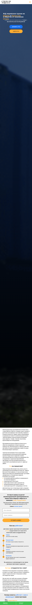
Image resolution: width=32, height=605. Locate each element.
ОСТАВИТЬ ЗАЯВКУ (16, 520)
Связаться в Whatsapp (5, 603)
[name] (16, 510)
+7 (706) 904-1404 (6, 1)
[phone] (16, 515)
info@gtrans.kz (6, 2)
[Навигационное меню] (30, 2)
